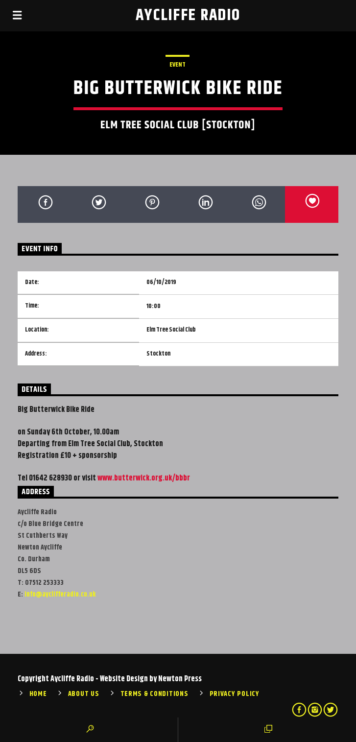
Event (177, 65)
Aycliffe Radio (188, 15)
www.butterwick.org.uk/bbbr (143, 478)
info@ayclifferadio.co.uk (59, 594)
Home (38, 694)
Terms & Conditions (154, 694)
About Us (83, 694)
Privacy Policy (235, 694)
